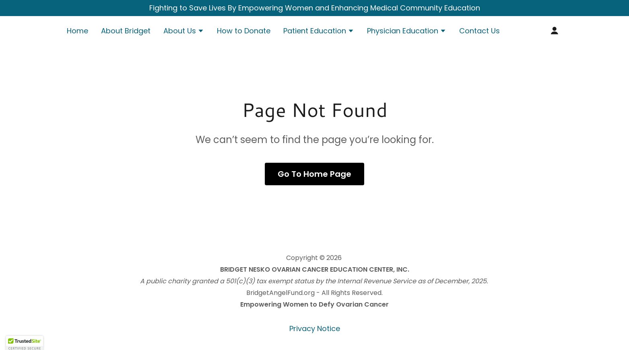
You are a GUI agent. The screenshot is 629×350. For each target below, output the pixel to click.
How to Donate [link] (243, 31)
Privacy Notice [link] (314, 328)
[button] (183, 31)
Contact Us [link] (479, 31)
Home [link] (77, 31)
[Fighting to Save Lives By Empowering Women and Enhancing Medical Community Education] (314, 8)
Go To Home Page (314, 174)
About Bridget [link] (126, 31)
